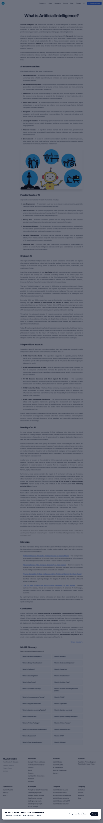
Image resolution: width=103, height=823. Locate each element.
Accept (94, 814)
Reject (85, 814)
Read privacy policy (74, 814)
